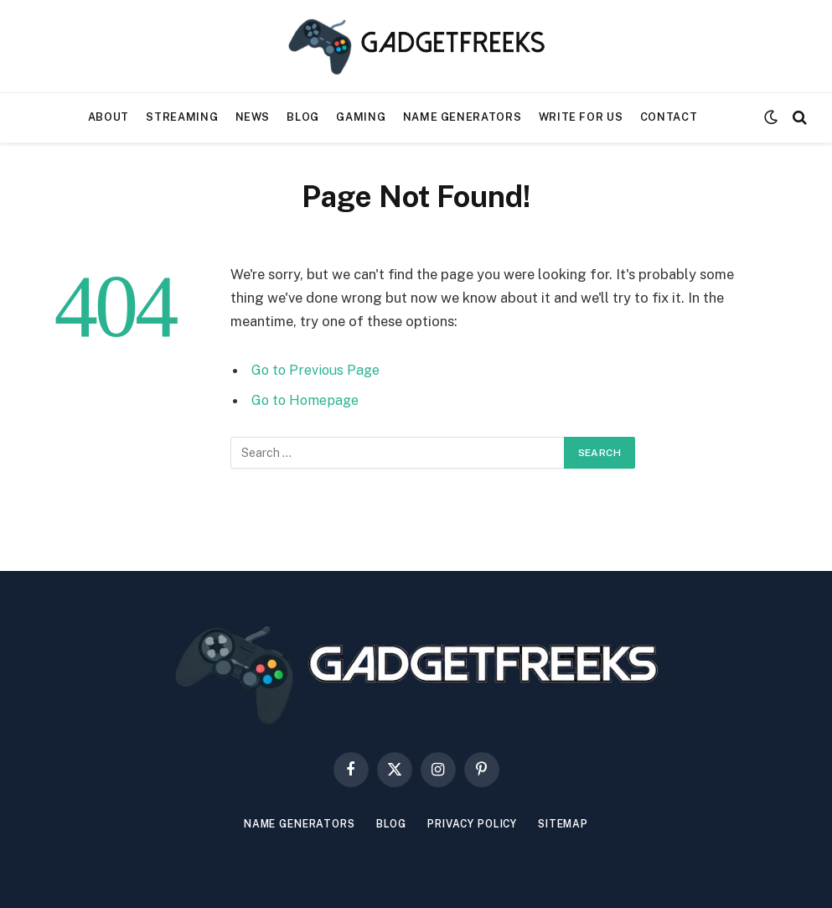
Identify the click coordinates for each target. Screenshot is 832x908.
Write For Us (581, 117)
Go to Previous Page (317, 369)
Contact (668, 117)
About (108, 117)
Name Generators (462, 117)
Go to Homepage (307, 400)
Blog (303, 117)
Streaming (182, 117)
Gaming (360, 117)
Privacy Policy (476, 823)
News (253, 117)
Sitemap (574, 823)
